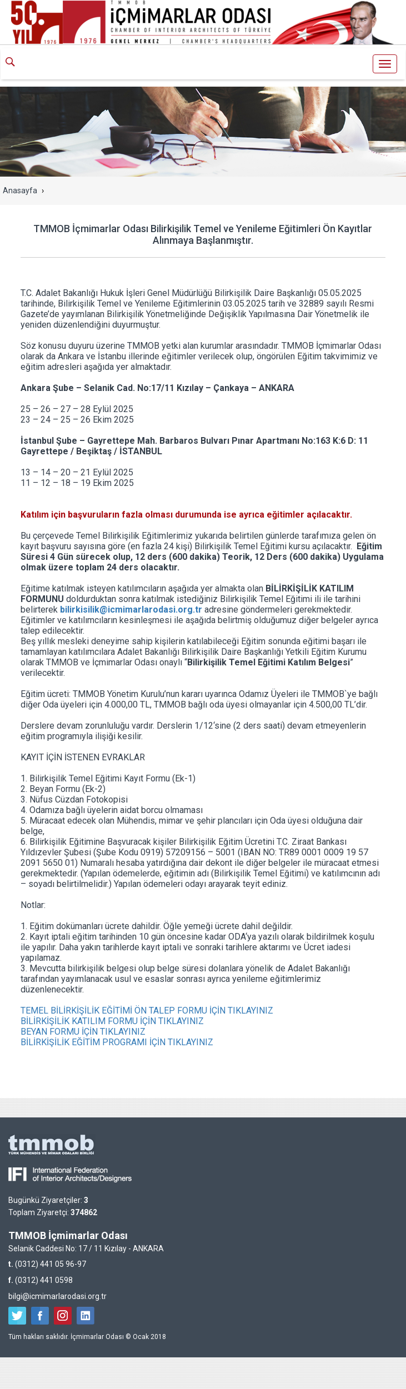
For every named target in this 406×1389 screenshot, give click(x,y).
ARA (14, 63)
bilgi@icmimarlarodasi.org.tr (57, 1296)
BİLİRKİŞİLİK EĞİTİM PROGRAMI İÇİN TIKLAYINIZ (117, 1042)
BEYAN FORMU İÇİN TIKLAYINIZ (83, 1031)
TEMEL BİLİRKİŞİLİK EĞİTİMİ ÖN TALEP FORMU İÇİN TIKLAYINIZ (147, 1010)
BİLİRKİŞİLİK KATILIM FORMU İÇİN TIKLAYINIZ (112, 1021)
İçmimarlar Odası (203, 65)
